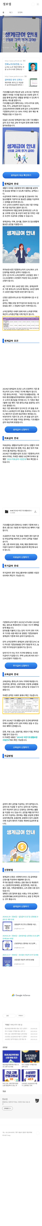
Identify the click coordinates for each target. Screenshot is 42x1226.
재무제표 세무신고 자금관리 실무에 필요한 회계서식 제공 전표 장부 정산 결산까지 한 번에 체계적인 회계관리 (14, 125)
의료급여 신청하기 (21, 643)
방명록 (20, 12)
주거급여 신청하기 (21, 752)
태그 (11, 12)
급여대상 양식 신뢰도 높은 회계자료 (13, 121)
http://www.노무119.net (13, 103)
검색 (33, 4)
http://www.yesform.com (14, 118)
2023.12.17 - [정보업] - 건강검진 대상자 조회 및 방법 (20, 1041)
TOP (37, 1219)
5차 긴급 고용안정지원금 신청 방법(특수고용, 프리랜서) (16, 1121)
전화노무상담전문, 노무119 (14, 106)
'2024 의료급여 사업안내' (17, 545)
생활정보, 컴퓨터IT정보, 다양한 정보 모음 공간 (16, 1189)
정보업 (7, 4)
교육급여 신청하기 (21, 833)
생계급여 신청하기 (21, 515)
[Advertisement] (21, 77)
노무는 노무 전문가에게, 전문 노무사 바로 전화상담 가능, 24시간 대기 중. (14, 110)
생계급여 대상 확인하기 (21, 217)
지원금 (7, 1110)
